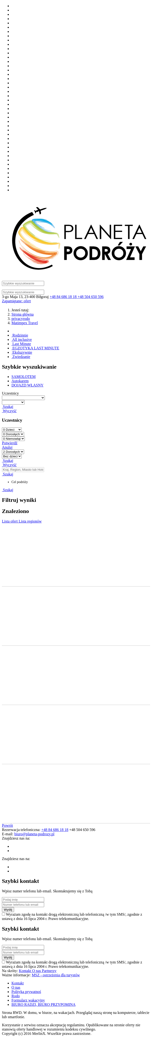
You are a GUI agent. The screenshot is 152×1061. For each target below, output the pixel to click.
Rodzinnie (19, 335)
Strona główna (22, 314)
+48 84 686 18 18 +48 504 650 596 (77, 297)
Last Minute (21, 344)
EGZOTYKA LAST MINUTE (35, 348)
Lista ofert (10, 521)
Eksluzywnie (21, 352)
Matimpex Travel (24, 323)
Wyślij (8, 909)
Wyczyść (9, 411)
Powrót (7, 825)
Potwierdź (9, 443)
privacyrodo (20, 319)
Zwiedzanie (20, 357)
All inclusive (21, 339)
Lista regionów (30, 521)
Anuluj (7, 447)
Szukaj (7, 407)
